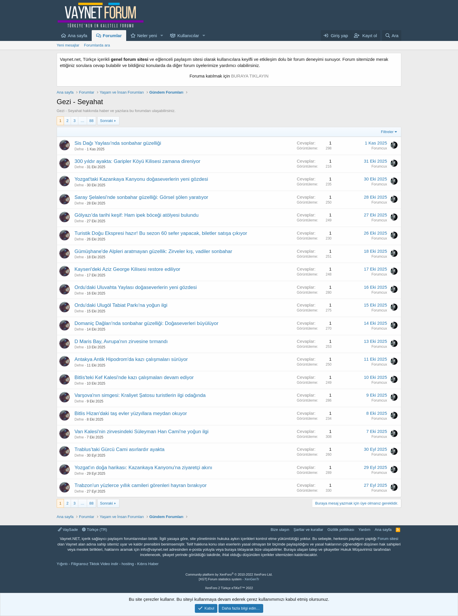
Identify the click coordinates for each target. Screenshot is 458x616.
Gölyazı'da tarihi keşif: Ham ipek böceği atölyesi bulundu (136, 215)
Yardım (364, 529)
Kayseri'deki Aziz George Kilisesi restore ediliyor (127, 269)
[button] (161, 35)
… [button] (82, 120)
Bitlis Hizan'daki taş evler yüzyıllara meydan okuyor (130, 413)
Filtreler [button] (387, 132)
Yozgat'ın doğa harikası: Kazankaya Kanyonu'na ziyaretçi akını (143, 467)
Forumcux (379, 148)
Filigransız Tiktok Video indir (94, 564)
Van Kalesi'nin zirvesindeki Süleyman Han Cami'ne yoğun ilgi (141, 431)
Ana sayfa (77, 35)
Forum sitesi (388, 538)
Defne (79, 149)
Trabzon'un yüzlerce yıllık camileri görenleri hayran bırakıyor (140, 485)
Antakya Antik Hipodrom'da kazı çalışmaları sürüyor (131, 359)
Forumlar (112, 35)
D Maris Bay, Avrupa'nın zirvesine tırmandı (121, 341)
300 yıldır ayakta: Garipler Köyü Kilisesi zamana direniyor (137, 161)
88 (91, 120)
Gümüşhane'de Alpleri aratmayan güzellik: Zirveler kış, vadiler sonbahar (153, 251)
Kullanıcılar (188, 35)
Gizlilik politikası (340, 529)
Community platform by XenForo (229, 574)
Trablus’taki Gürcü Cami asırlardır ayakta (119, 449)
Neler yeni (147, 35)
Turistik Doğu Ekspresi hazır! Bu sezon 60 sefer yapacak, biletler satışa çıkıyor (160, 233)
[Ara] (391, 35)
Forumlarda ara (97, 45)
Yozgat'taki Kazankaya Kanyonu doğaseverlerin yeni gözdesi (141, 179)
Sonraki (106, 120)
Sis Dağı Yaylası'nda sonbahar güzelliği (117, 143)
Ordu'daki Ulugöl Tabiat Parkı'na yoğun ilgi (120, 305)
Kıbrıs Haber (148, 564)
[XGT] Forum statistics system (229, 579)
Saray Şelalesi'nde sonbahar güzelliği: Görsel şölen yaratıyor (141, 197)
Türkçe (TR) (94, 529)
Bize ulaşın (280, 529)
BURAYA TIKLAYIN (249, 75)
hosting (128, 564)
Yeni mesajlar (68, 45)
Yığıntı (62, 564)
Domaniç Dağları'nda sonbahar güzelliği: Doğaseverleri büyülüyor (146, 323)
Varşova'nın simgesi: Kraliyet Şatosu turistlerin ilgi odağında (140, 395)
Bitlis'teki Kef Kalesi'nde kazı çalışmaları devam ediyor (134, 377)
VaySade (68, 529)
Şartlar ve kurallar (308, 529)
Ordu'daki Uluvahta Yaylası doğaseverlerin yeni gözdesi (135, 287)
